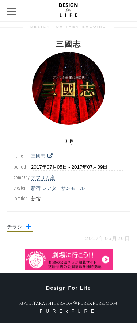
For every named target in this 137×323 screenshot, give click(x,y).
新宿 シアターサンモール (58, 188)
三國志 (41, 156)
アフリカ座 (43, 177)
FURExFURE (69, 311)
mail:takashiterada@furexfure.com (68, 303)
